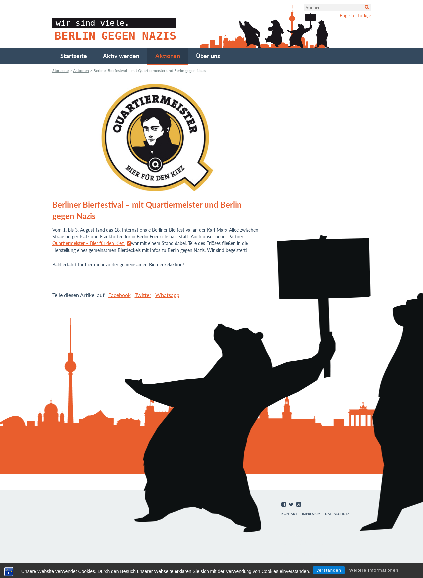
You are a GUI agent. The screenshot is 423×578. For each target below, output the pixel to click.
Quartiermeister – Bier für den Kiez (88, 243)
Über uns (208, 55)
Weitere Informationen (374, 570)
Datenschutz (337, 514)
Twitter (143, 295)
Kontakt (289, 514)
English (347, 15)
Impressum (311, 514)
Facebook (119, 295)
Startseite (73, 55)
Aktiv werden (121, 55)
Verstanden (328, 570)
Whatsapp (167, 295)
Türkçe (364, 15)
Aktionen (167, 55)
